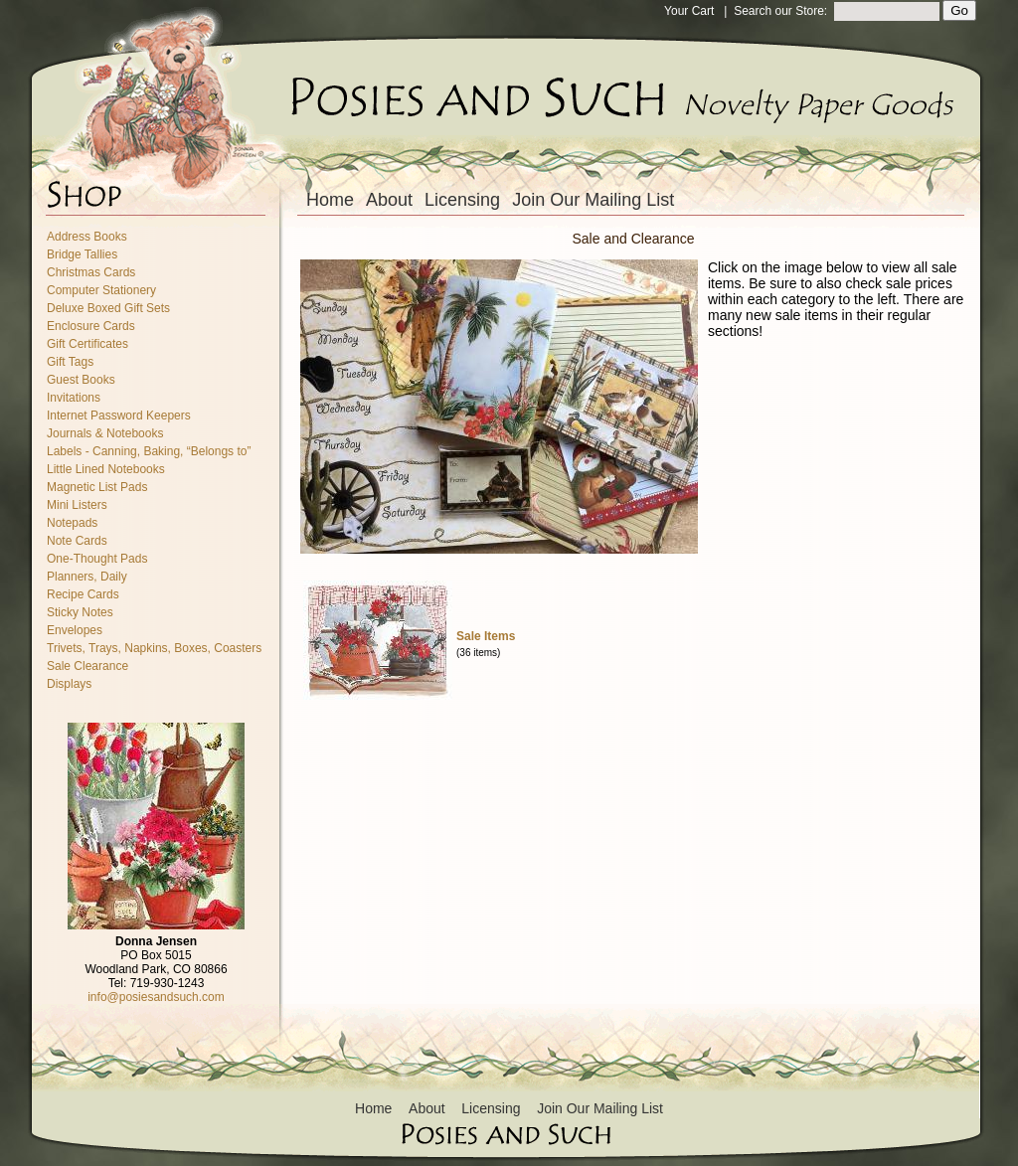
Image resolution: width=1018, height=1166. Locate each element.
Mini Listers (77, 505)
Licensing (462, 200)
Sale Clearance (87, 666)
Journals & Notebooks (105, 433)
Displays (69, 684)
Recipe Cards (83, 594)
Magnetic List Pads (97, 487)
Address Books (87, 237)
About (389, 200)
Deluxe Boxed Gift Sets (108, 308)
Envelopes (74, 630)
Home (330, 200)
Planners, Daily (87, 576)
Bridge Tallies (82, 254)
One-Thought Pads (97, 559)
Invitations (73, 398)
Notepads (72, 523)
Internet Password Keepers (119, 415)
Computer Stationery (101, 290)
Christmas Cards (91, 272)
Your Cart (689, 11)
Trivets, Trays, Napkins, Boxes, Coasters (154, 648)
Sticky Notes (80, 612)
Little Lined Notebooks (106, 469)
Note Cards (77, 541)
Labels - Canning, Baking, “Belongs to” (149, 451)
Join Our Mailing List (593, 200)
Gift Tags (70, 362)
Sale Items (485, 636)
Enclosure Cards (91, 326)
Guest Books (81, 380)
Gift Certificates (87, 344)
